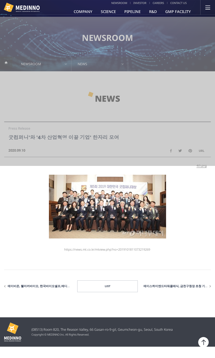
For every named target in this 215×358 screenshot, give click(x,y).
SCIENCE (108, 11)
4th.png (202, 176)
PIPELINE (132, 11)
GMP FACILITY (178, 11)
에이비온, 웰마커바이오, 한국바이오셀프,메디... (39, 297)
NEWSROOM (105, 3)
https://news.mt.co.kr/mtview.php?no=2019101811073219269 (107, 260)
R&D (153, 11)
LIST (107, 297)
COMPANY (83, 11)
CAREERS (153, 3)
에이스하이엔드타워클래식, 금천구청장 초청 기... (175, 297)
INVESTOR (130, 3)
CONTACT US (178, 3)
